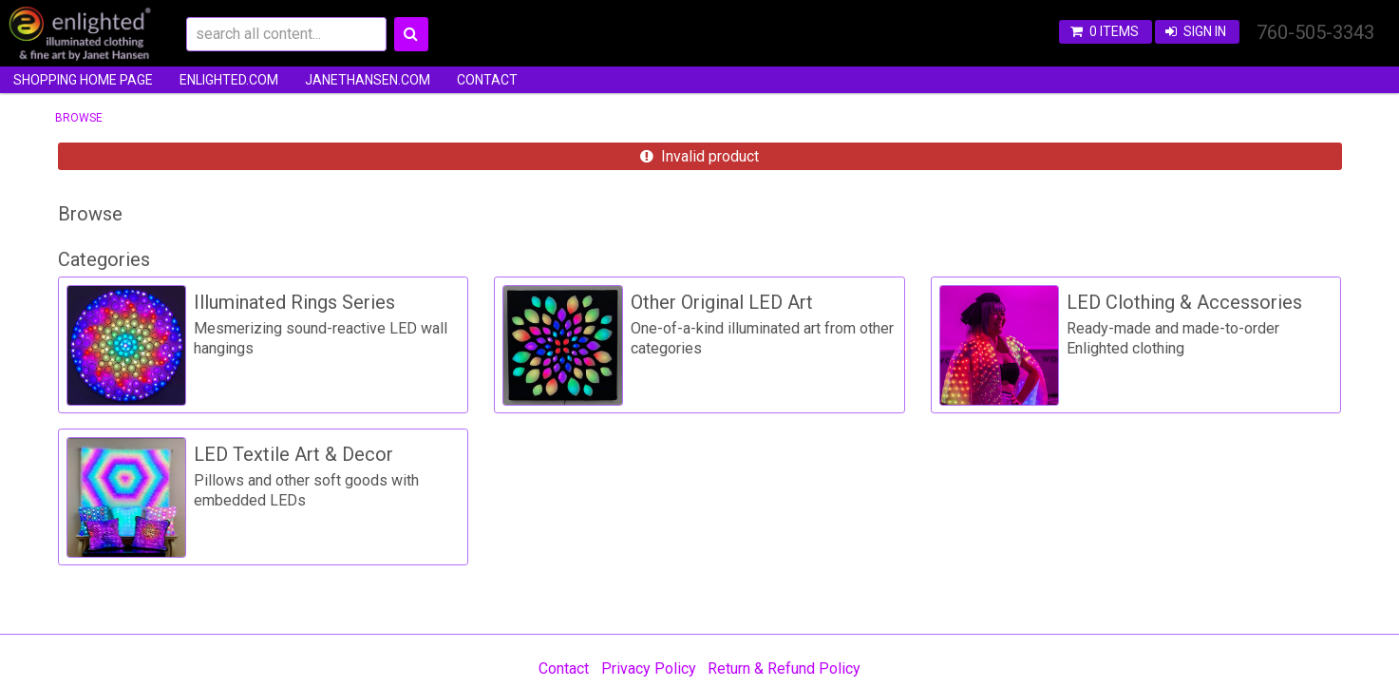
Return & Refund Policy (784, 668)
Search (411, 34)
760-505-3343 (1315, 32)
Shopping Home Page (83, 79)
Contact (487, 79)
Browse (79, 117)
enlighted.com (229, 79)
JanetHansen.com (367, 79)
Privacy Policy (648, 668)
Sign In (1204, 31)
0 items (1114, 31)
